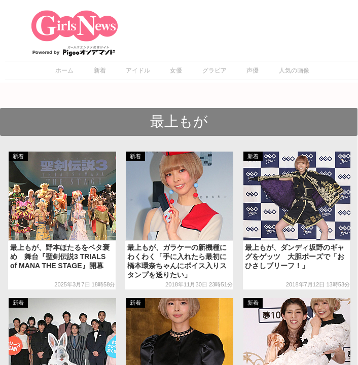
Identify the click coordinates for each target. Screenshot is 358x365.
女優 (176, 70)
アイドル (138, 70)
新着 (100, 70)
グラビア (214, 70)
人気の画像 (294, 70)
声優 (252, 70)
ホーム (64, 70)
